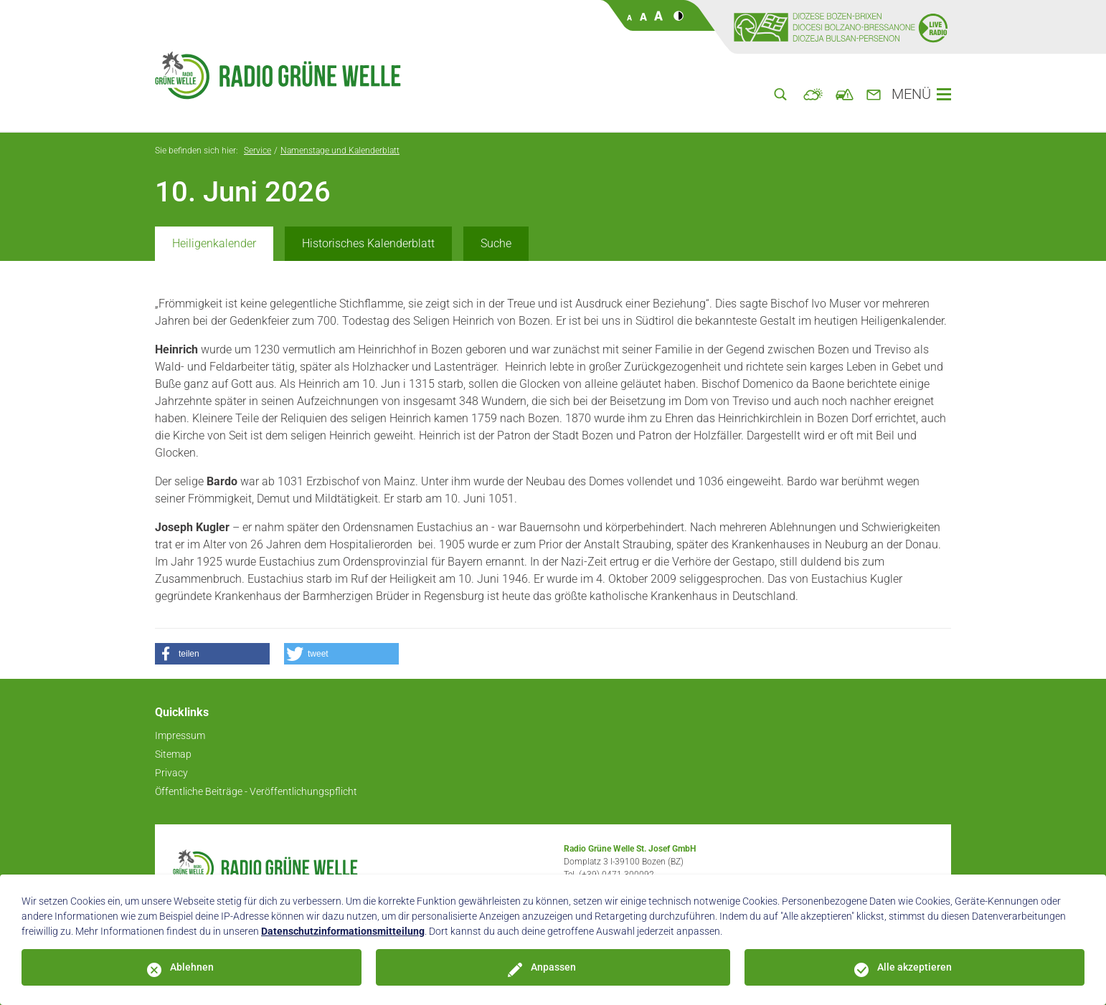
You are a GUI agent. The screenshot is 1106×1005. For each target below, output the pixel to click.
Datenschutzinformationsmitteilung (343, 931)
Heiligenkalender (214, 243)
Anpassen (553, 967)
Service (257, 151)
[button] (212, 654)
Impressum (180, 735)
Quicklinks (182, 712)
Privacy (171, 772)
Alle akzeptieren (914, 967)
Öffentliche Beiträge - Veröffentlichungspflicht (256, 791)
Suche (496, 243)
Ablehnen (192, 967)
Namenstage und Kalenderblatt (340, 151)
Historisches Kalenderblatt (368, 243)
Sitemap (173, 754)
